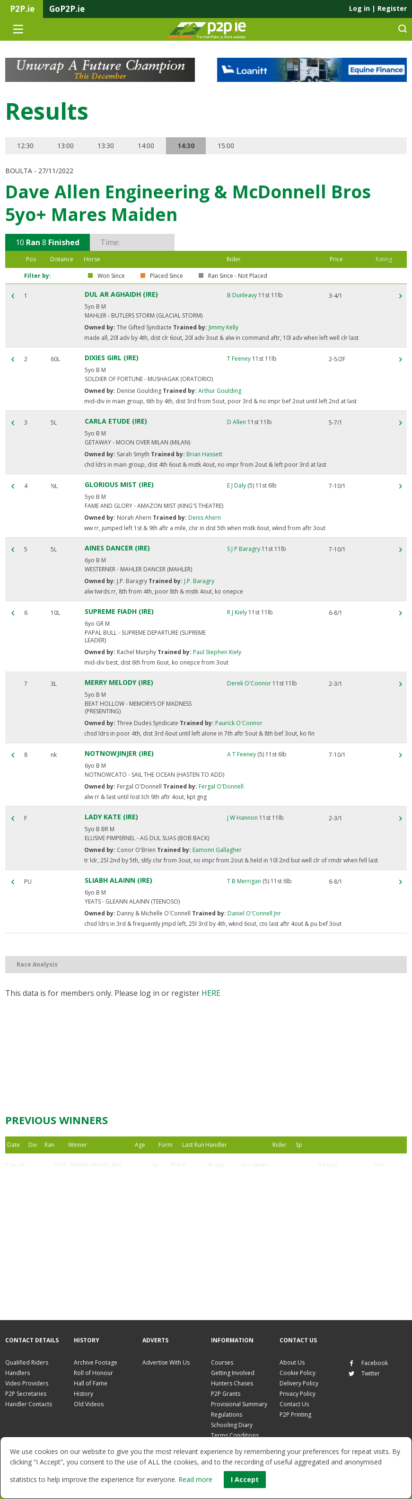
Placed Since (166, 276)
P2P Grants (225, 1394)
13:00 (66, 145)
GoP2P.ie (67, 8)
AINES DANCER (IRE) (117, 547)
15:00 (228, 145)
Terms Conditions (235, 1435)
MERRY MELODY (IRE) (119, 682)
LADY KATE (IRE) (111, 816)
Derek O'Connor (249, 683)
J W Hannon (242, 818)
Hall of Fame (90, 1383)
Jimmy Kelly (222, 327)
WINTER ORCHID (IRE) (95, 1165)
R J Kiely (237, 612)
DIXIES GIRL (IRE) (112, 357)
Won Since (111, 276)
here (211, 993)
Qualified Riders (26, 1362)
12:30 (25, 145)
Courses (222, 1362)
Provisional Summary (239, 1404)
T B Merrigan (244, 881)
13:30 (106, 145)
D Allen (236, 422)
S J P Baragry (243, 549)
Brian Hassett (203, 454)
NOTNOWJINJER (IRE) (119, 753)
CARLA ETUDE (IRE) (116, 421)
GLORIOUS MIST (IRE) (119, 484)
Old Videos (89, 1404)
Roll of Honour (93, 1373)
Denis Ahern (204, 518)
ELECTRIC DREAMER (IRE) (99, 1187)
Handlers (17, 1373)
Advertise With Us (166, 1362)
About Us (292, 1362)
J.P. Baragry (198, 581)
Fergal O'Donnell (220, 786)
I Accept (245, 1479)
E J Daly (236, 485)
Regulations (226, 1414)
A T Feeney (241, 754)
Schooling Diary (232, 1425)
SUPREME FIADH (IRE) (119, 611)
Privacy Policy (298, 1394)
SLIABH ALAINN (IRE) (118, 880)
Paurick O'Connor (238, 723)
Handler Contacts (28, 1404)
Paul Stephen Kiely (216, 652)
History (83, 1394)
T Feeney (239, 359)
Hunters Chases (232, 1383)
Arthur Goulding (219, 391)
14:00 (147, 145)
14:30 (188, 145)
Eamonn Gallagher (216, 850)
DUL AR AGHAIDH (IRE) (121, 294)
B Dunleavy (242, 295)
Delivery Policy (299, 1383)
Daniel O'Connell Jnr (253, 913)
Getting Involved (232, 1373)
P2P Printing (295, 1414)
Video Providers (26, 1383)
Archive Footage (95, 1362)
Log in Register (378, 8)
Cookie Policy (298, 1373)
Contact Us (294, 1404)
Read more (195, 1479)
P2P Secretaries (25, 1394)
